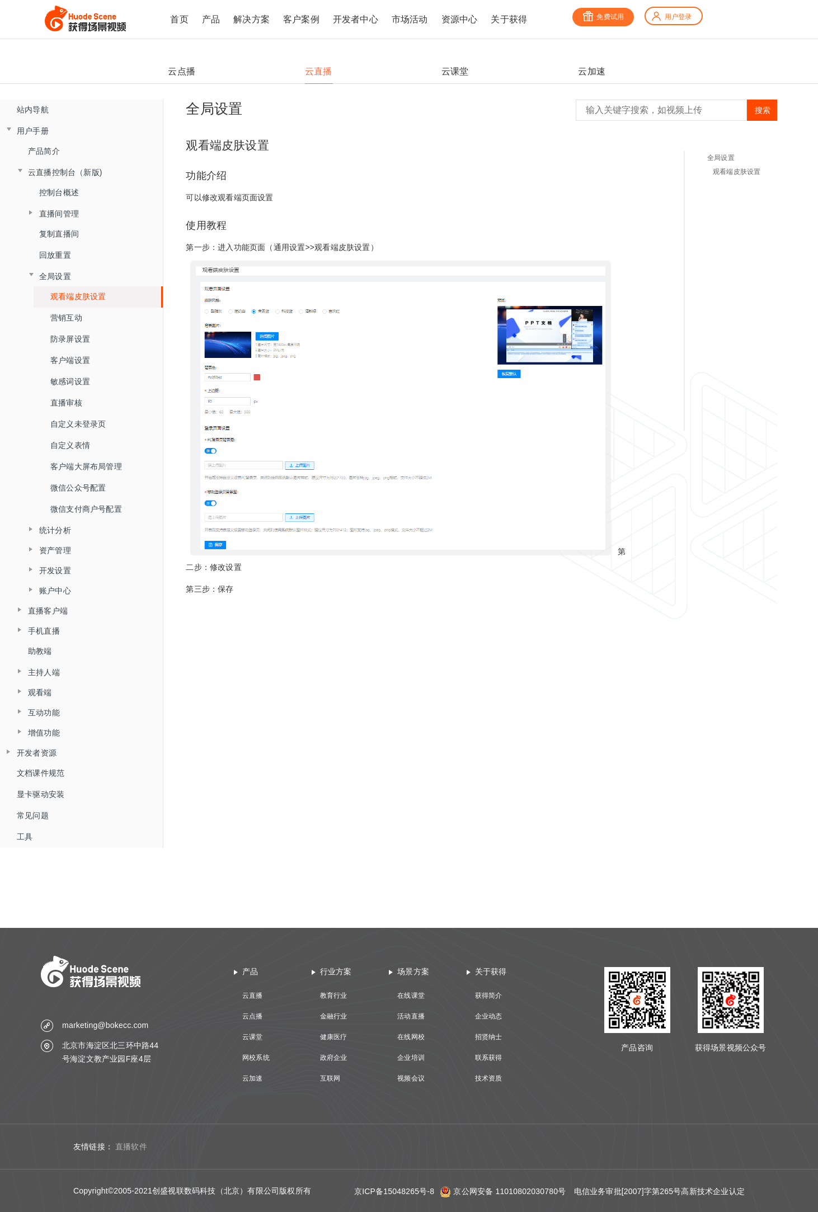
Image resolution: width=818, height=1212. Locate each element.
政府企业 (333, 1058)
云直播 (252, 995)
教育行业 (333, 995)
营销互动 (66, 317)
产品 (211, 19)
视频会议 (411, 1078)
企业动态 (488, 1016)
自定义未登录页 (78, 423)
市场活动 (410, 19)
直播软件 (131, 1146)
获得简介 (488, 995)
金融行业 (333, 1016)
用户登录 (671, 17)
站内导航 (33, 109)
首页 (179, 19)
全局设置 (721, 158)
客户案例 (301, 19)
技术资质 (488, 1078)
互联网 (330, 1078)
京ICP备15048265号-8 (394, 1191)
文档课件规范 (40, 772)
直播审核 (66, 402)
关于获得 (509, 19)
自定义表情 (70, 445)
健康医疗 (333, 1037)
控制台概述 (59, 192)
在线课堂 (411, 995)
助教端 (40, 651)
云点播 (252, 1016)
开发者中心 (355, 19)
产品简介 (44, 151)
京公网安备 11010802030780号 (509, 1191)
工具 (24, 836)
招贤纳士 (488, 1037)
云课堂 (252, 1037)
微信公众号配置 (78, 487)
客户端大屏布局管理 (86, 466)
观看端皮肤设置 (78, 296)
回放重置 (55, 255)
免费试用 (603, 17)
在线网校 (411, 1037)
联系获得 (488, 1058)
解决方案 (251, 19)
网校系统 (256, 1058)
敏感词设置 (70, 381)
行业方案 (336, 971)
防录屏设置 (70, 338)
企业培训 (411, 1058)
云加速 (252, 1078)
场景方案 (413, 971)
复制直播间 (59, 233)
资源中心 (459, 19)
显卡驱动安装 (40, 794)
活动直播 (411, 1016)
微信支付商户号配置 (86, 508)
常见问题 (33, 815)
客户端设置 (70, 360)
